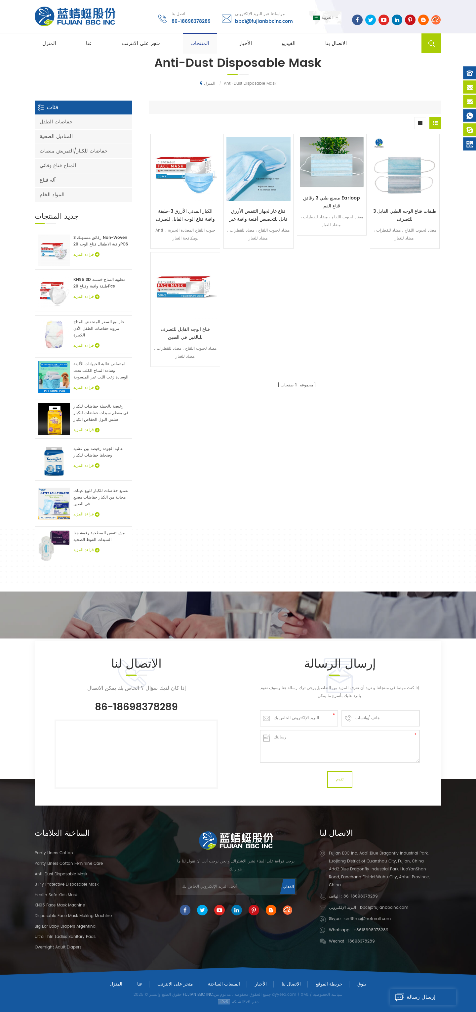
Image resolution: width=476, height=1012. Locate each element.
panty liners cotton (54, 853)
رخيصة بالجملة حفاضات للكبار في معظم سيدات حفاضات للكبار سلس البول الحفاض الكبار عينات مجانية (101, 413)
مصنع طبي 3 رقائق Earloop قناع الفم (331, 202)
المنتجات (199, 43)
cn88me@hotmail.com (367, 919)
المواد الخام (52, 195)
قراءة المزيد (86, 254)
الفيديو (289, 43)
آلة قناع (48, 180)
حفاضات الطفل (56, 122)
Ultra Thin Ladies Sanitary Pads (65, 937)
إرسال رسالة (412, 997)
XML (304, 994)
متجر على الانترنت (141, 43)
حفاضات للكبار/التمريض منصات (73, 151)
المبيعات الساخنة (224, 984)
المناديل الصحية (56, 136)
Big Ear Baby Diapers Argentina (65, 926)
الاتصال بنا (336, 43)
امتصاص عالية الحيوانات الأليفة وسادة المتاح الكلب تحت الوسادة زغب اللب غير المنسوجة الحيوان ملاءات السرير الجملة (100, 371)
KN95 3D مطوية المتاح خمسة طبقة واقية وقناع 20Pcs (99, 283)
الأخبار (245, 43)
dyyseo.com (284, 994)
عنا (89, 43)
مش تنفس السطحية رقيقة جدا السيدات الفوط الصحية (99, 536)
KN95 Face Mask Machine (60, 905)
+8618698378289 (370, 930)
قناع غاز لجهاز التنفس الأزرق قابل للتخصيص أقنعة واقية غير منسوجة (258, 215)
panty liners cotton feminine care (69, 863)
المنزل (49, 43)
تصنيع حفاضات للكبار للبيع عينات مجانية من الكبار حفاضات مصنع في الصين (100, 497)
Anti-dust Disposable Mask (61, 874)
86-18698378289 (191, 21)
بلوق (361, 984)
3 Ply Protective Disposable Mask (67, 884)
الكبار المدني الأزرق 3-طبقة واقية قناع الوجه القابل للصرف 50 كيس (185, 215)
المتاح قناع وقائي (58, 165)
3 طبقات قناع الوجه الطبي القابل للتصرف (404, 215)
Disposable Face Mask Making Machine (73, 916)
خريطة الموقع (329, 984)
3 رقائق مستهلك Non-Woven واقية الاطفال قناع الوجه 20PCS (100, 241)
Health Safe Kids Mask (56, 895)
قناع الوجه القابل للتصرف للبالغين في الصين (185, 333)
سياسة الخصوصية (327, 994)
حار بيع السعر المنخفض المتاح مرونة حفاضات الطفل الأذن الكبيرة (98, 328)
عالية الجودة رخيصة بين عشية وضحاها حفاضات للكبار (98, 452)
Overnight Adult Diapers (58, 947)
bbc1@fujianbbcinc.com (264, 21)
